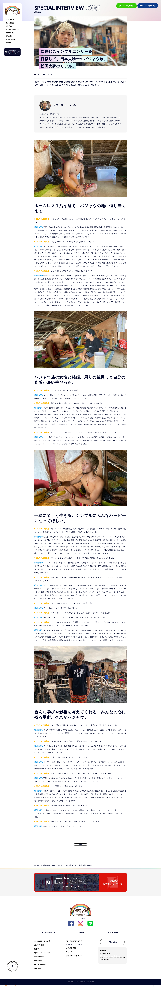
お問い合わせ (112, 945)
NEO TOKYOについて (74, 944)
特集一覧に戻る (80, 846)
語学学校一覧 (10, 33)
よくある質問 (71, 951)
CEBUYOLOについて (12, 19)
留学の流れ (9, 36)
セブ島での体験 (10, 39)
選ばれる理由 (10, 23)
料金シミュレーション (12, 29)
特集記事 (8, 42)
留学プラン (9, 26)
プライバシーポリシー (74, 959)
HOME (36, 869)
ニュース (69, 955)
